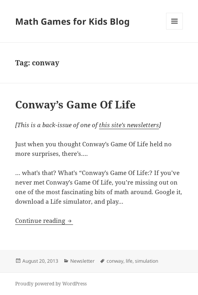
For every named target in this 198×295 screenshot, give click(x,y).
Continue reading (44, 220)
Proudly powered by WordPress (51, 283)
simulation (146, 261)
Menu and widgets (174, 29)
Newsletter (82, 261)
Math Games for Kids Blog (72, 21)
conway (115, 261)
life (129, 261)
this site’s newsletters (129, 125)
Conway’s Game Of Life (75, 104)
